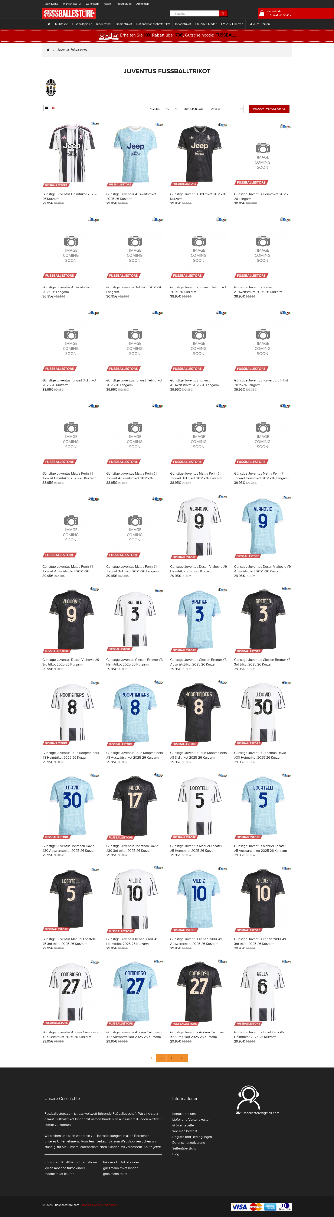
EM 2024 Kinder (206, 24)
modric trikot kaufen (59, 1174)
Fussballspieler (82, 24)
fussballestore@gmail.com (259, 1113)
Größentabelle (183, 1125)
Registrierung (123, 4)
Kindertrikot (103, 24)
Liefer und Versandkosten (191, 1119)
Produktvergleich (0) (269, 108)
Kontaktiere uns (184, 1114)
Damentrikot (124, 24)
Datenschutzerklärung (188, 1143)
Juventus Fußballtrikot (72, 49)
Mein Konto (51, 4)
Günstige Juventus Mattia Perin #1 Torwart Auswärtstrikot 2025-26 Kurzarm (131, 478)
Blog (175, 1154)
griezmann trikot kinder (120, 1168)
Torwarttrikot (183, 24)
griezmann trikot (115, 1174)
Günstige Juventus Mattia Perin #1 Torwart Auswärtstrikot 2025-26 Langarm (67, 571)
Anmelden (142, 4)
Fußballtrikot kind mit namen (99, 1205)
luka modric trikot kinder (121, 1162)
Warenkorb (92, 4)
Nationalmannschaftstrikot (153, 24)
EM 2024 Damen (259, 24)
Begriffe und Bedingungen (192, 1137)
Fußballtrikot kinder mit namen (78, 1119)
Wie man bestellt (184, 1131)
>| (182, 1058)
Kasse (107, 4)
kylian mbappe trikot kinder (65, 1168)
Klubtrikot (61, 24)
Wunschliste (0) (72, 4)
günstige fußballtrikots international (71, 1162)
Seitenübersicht (184, 1148)
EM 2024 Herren (232, 24)
